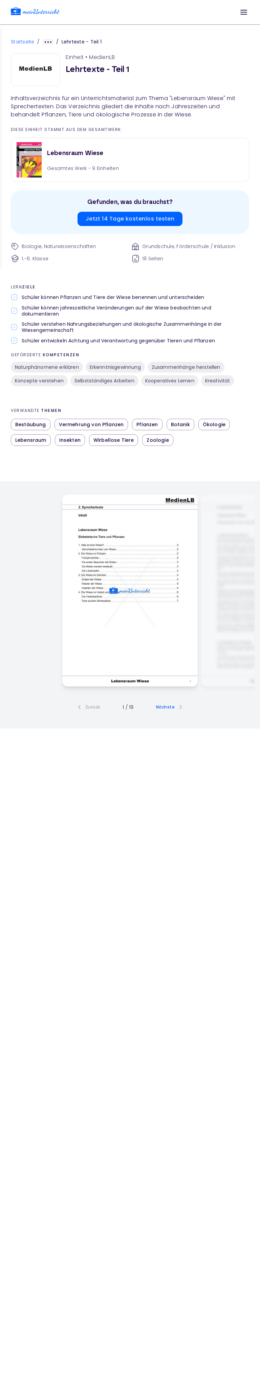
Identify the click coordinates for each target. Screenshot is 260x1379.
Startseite (23, 41)
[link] (35, 12)
